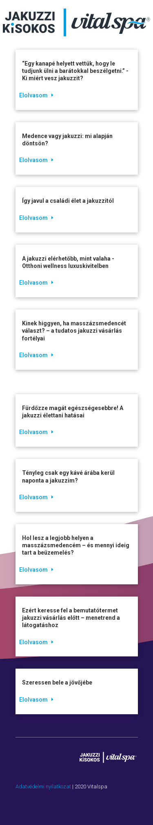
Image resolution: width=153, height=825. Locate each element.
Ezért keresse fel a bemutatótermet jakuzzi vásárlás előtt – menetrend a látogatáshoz (71, 617)
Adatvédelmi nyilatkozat (43, 786)
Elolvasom (33, 95)
